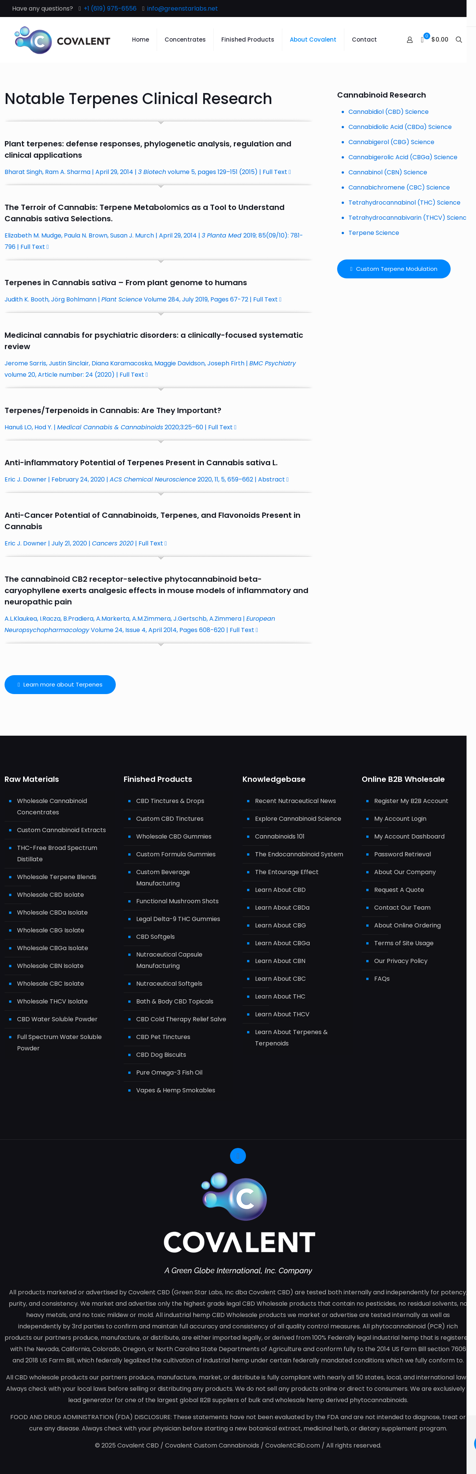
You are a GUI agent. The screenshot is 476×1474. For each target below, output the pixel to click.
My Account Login (400, 818)
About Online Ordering (407, 925)
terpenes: (45, 143)
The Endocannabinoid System (299, 854)
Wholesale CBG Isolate (50, 930)
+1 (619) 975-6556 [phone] (110, 8)
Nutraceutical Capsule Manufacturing (169, 960)
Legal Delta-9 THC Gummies (178, 919)
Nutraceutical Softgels (169, 983)
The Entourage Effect (287, 872)
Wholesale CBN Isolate (50, 965)
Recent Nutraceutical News (295, 801)
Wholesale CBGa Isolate (52, 948)
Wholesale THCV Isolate (52, 1001)
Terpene (116, 207)
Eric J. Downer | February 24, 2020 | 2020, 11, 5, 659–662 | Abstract (147, 479)
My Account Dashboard (409, 836)
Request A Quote (399, 889)
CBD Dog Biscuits (161, 1054)
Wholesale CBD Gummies (174, 836)
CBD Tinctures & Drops (170, 801)
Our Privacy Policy (401, 961)
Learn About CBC (280, 978)
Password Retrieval (402, 854)
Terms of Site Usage (404, 943)
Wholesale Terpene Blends (56, 877)
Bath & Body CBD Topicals (174, 1001)
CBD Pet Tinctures (163, 1037)
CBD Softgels (155, 936)
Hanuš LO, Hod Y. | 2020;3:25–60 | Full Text (120, 427)
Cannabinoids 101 (280, 836)
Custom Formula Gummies (176, 854)
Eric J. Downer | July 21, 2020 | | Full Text (86, 543)
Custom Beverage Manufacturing (163, 878)
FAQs (382, 978)
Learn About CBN (280, 961)
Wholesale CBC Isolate (50, 983)
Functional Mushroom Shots (177, 901)
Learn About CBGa (282, 943)
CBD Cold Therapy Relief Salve (181, 1019)
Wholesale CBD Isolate (50, 894)
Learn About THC (280, 996)
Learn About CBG (280, 925)
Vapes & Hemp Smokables (175, 1090)
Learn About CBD (280, 889)
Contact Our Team (402, 907)
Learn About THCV (282, 1014)
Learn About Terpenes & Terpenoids (291, 1038)
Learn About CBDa (282, 907)
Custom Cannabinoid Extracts (61, 830)
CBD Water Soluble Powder (57, 1019)
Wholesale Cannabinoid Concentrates (52, 807)
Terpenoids (67, 410)
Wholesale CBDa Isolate (52, 912)
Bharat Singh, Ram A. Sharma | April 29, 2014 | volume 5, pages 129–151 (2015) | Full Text (148, 172)
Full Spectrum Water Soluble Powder (59, 1043)
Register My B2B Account (411, 801)
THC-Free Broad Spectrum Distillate (57, 853)
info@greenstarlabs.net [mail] (182, 8)
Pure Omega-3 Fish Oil (169, 1072)
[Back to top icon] (238, 1156)
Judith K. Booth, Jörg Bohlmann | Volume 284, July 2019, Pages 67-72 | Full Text (143, 299)
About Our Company (405, 872)
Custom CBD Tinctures (170, 818)
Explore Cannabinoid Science (298, 818)
